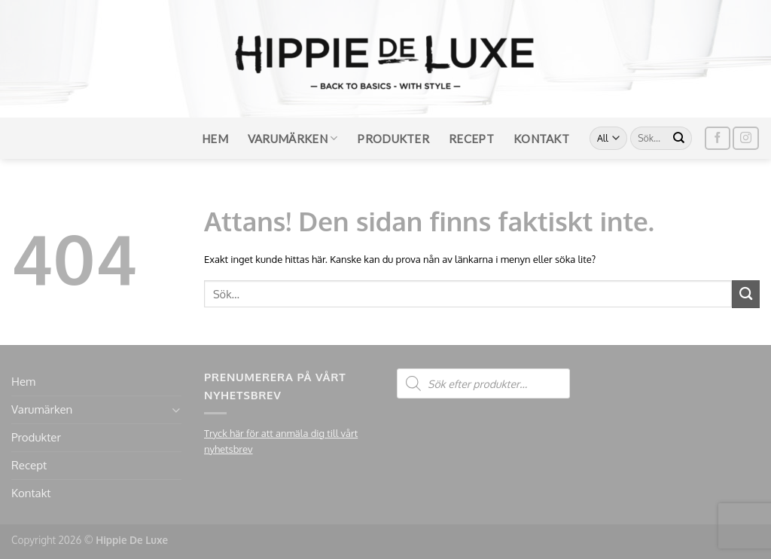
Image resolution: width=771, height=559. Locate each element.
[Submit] (679, 139)
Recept (471, 138)
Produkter (393, 138)
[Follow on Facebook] (717, 138)
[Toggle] (175, 410)
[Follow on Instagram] (745, 138)
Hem (215, 138)
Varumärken (293, 138)
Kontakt (541, 138)
